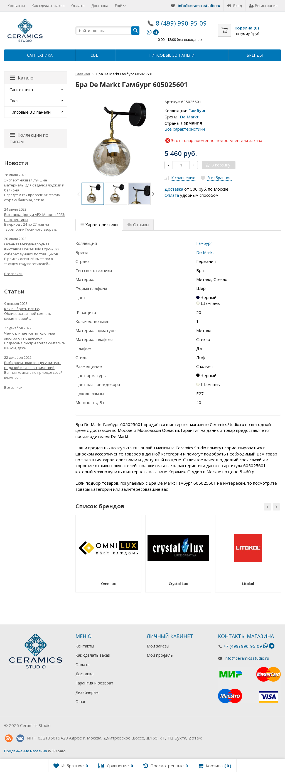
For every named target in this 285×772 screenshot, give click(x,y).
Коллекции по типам (29, 138)
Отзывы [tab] (138, 224)
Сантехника (40, 55)
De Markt (189, 116)
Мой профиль (160, 655)
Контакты (16, 5)
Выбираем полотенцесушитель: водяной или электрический (32, 365)
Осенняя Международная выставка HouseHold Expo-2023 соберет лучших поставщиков (31, 248)
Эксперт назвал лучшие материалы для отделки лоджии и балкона (34, 185)
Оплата (78, 5)
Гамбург (197, 110)
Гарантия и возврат (94, 683)
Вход (234, 5)
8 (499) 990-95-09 (181, 23)
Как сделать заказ (48, 5)
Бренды (255, 55)
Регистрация (263, 5)
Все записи (13, 274)
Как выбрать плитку (22, 308)
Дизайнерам (87, 692)
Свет (95, 55)
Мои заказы (158, 646)
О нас (80, 701)
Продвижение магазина (25, 750)
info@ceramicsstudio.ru (199, 5)
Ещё (120, 5)
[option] (92, 194)
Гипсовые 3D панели (172, 55)
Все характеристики (184, 129)
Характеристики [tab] (99, 224)
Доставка (99, 5)
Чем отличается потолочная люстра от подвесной (29, 336)
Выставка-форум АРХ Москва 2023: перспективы (34, 217)
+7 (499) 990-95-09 (242, 646)
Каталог (22, 78)
